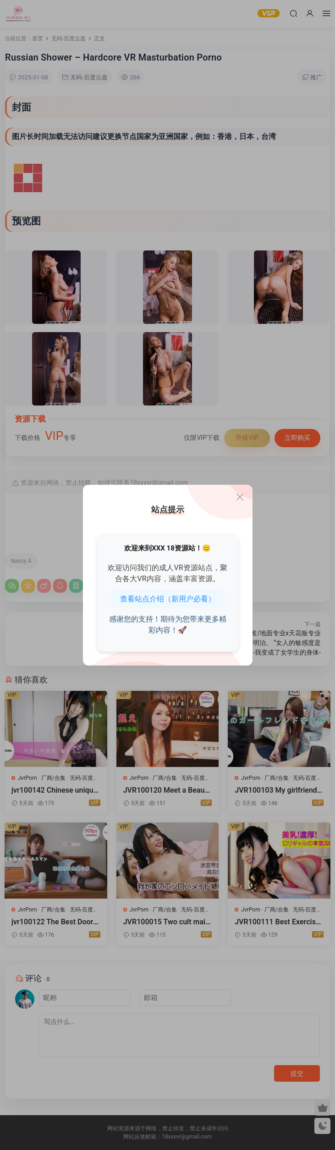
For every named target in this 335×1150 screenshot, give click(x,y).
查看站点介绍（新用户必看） (167, 598)
